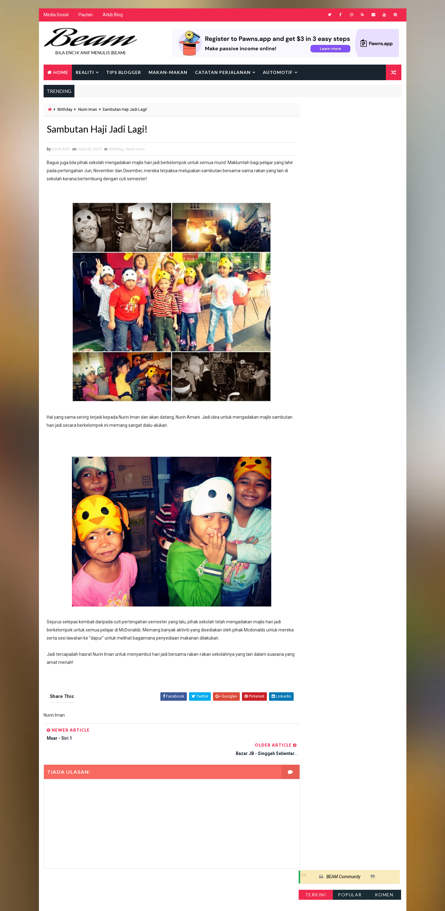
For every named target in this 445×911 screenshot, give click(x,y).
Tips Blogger (123, 72)
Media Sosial (56, 15)
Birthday (65, 110)
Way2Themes (97, 900)
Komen (384, 129)
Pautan (85, 15)
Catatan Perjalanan (223, 72)
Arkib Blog (113, 15)
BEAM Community (344, 111)
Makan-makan (168, 72)
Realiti (85, 72)
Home (60, 72)
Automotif (278, 72)
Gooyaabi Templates (164, 900)
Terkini (316, 129)
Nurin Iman (87, 110)
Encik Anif (224, 900)
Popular (350, 129)
